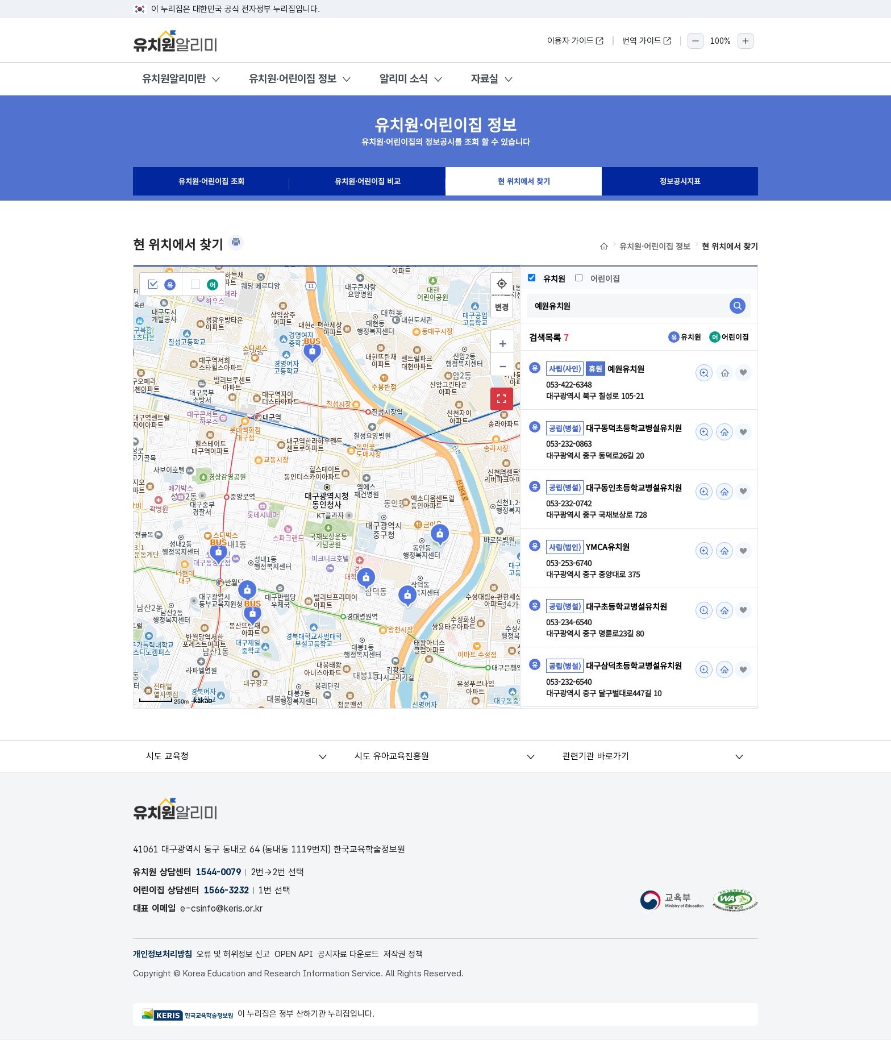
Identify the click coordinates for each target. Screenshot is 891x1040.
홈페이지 (721, 372)
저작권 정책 (425, 954)
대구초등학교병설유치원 (629, 635)
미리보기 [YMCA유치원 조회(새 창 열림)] (700, 579)
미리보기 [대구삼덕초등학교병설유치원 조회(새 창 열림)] (700, 699)
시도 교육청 (168, 756)
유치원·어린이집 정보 (292, 78)
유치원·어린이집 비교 (368, 184)
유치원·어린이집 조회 (211, 184)
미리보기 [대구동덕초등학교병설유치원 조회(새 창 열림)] (700, 432)
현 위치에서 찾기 (524, 184)
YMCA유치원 (609, 575)
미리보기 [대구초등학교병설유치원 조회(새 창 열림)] (700, 639)
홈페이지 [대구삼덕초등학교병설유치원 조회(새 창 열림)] (721, 699)
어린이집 (599, 278)
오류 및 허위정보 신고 (241, 954)
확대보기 (501, 399)
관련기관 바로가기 (596, 756)
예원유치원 (627, 368)
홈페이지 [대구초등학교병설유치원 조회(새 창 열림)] (721, 639)
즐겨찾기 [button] (741, 372)
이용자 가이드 (575, 41)
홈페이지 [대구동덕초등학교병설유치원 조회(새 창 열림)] (721, 432)
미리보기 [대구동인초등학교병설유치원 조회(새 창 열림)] (700, 506)
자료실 (484, 78)
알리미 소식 (404, 78)
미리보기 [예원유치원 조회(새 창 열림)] (700, 372)
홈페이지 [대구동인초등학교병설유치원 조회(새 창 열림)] (721, 506)
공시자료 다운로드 (366, 954)
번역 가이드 (647, 41)
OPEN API (307, 954)
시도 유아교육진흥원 (392, 756)
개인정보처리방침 (165, 954)
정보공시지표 (680, 184)
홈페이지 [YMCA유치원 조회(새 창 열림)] (721, 579)
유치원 (547, 278)
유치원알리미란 (174, 78)
